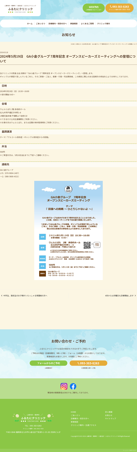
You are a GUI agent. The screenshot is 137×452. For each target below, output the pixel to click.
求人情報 (108, 412)
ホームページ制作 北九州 (129, 450)
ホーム (30, 23)
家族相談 (74, 23)
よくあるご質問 (87, 23)
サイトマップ (110, 418)
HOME (73, 412)
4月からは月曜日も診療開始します (119, 295)
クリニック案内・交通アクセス (83, 425)
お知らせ (108, 415)
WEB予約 (94, 7)
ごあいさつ (40, 23)
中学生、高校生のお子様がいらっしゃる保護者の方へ (25, 295)
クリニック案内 (103, 23)
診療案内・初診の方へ (58, 23)
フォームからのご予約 (48, 363)
